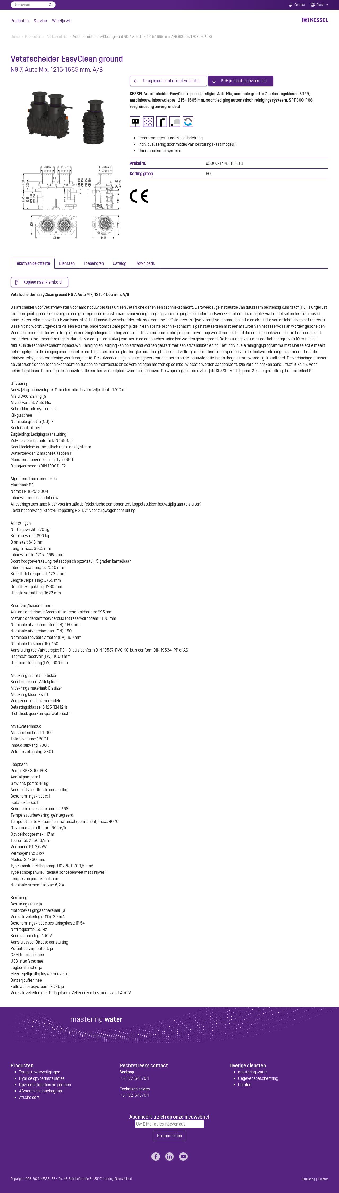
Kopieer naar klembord (42, 282)
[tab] (33, 263)
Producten (20, 20)
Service (40, 20)
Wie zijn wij (61, 20)
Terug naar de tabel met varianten (171, 81)
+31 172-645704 (134, 1078)
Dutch (320, 5)
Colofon (244, 1084)
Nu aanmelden (169, 1135)
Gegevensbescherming (258, 1078)
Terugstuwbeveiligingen (39, 1071)
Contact (299, 5)
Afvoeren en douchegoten (41, 1091)
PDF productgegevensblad (244, 81)
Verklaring (308, 1179)
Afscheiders (29, 1097)
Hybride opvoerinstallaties (42, 1078)
